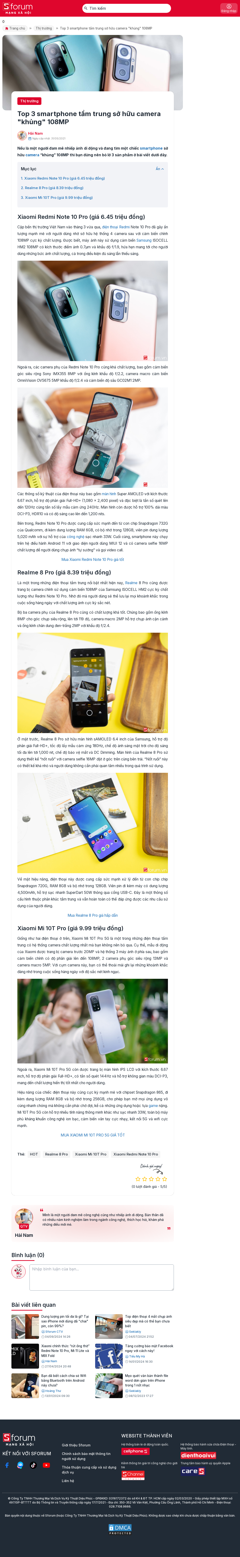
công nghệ (75, 536)
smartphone (151, 148)
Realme (131, 583)
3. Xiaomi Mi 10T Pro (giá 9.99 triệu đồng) (57, 197)
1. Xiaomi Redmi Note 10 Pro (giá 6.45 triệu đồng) (63, 178)
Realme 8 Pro (56, 1154)
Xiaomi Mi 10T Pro (90, 1154)
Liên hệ (68, 1481)
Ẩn (160, 169)
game (153, 1105)
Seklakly (133, 1332)
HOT (34, 1154)
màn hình (109, 494)
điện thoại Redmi (116, 227)
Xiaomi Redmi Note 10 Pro (135, 1154)
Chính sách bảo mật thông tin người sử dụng (86, 1456)
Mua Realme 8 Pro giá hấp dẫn (93, 915)
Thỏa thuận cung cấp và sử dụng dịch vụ (89, 1469)
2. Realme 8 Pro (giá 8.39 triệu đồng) (52, 188)
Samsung (144, 240)
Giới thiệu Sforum (76, 1445)
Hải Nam (35, 133)
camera (32, 155)
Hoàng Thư (51, 1391)
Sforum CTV (52, 1332)
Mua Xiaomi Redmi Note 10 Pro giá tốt (92, 559)
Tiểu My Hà (135, 1356)
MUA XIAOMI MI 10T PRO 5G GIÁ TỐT (93, 1135)
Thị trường (44, 28)
